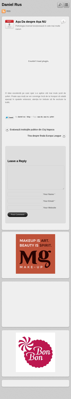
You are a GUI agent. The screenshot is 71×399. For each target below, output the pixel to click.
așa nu (46, 117)
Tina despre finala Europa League (44, 135)
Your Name (48, 194)
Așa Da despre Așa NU (31, 21)
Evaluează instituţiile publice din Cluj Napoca (32, 129)
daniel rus (21, 117)
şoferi (52, 117)
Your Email (48, 201)
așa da (40, 117)
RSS (8, 11)
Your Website (49, 207)
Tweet (9, 117)
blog (28, 117)
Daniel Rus (12, 4)
